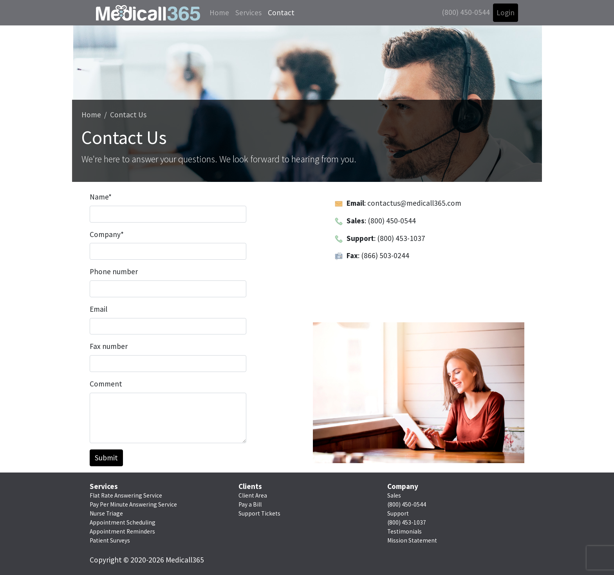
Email (98, 309)
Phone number (114, 271)
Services (248, 12)
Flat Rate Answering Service (126, 495)
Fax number (109, 346)
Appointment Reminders (122, 531)
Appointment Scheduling (122, 522)
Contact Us (128, 114)
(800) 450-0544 (466, 12)
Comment (106, 383)
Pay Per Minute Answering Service (133, 504)
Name (101, 196)
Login (506, 12)
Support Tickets (259, 513)
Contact (281, 12)
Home (219, 12)
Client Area (252, 495)
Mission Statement (412, 540)
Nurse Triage (106, 513)
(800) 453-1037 (406, 522)
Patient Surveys (110, 540)
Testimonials (404, 531)
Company (107, 234)
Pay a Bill (250, 504)
